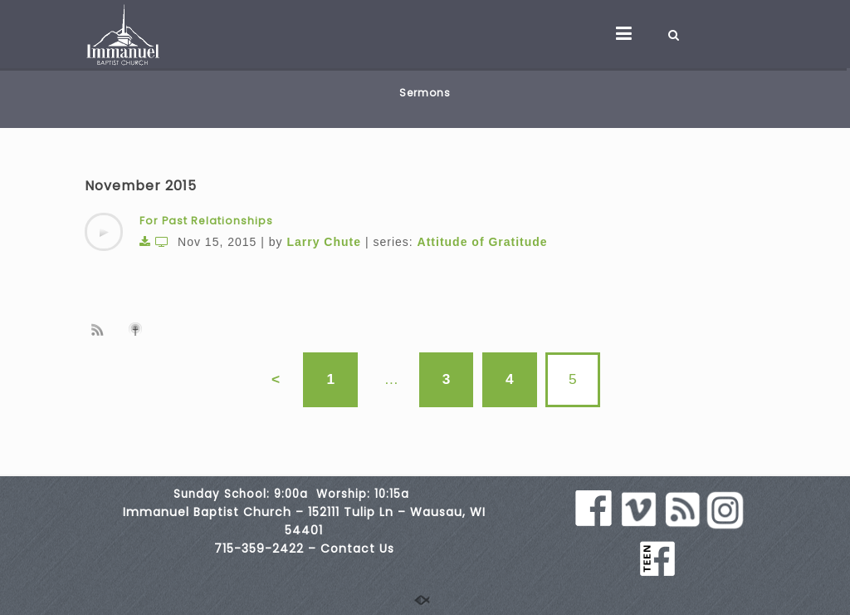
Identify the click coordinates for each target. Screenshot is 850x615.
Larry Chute (323, 241)
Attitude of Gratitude (483, 241)
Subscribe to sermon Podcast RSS (100, 329)
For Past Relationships (206, 221)
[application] (104, 232)
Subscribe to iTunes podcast (138, 329)
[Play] (103, 232)
